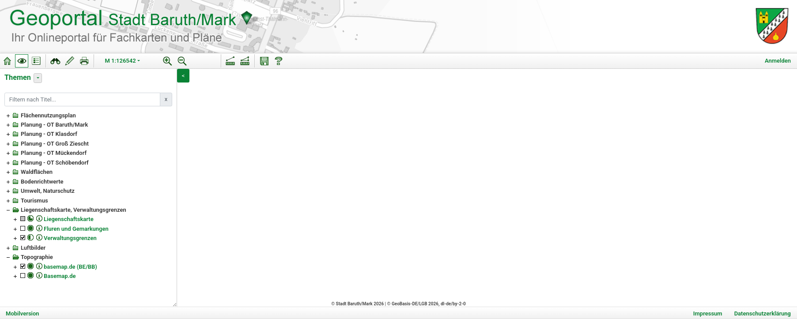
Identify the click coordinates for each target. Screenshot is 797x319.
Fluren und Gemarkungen (76, 228)
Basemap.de (60, 276)
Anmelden (778, 60)
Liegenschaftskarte (69, 219)
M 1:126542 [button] (120, 60)
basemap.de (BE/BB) (70, 266)
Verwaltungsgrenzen (70, 238)
